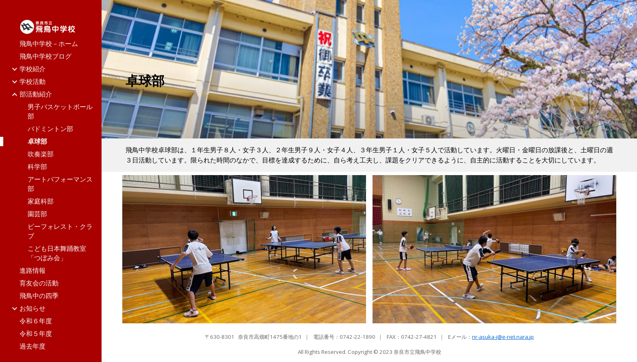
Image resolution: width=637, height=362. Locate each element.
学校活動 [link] (33, 81)
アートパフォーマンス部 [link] (60, 184)
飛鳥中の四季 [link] (39, 295)
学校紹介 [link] (33, 68)
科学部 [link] (37, 166)
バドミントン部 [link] (50, 128)
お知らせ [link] (33, 308)
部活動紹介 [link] (36, 94)
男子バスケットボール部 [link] (60, 111)
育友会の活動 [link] (39, 283)
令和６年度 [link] (36, 320)
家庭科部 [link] (41, 201)
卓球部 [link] (37, 141)
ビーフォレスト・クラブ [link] (60, 231)
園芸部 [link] (37, 213)
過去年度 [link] (33, 346)
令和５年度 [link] (36, 333)
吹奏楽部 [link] (41, 153)
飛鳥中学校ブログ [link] (46, 56)
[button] (627, 11)
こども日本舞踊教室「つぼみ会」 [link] (57, 253)
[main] (286, 81)
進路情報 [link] (33, 270)
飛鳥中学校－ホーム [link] (49, 43)
